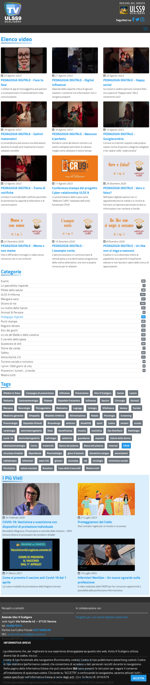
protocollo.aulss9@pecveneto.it (27, 634)
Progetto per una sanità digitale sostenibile (102, 617)
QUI (75, 668)
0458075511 (14, 625)
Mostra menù (145, 27)
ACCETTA (138, 678)
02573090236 (42, 630)
